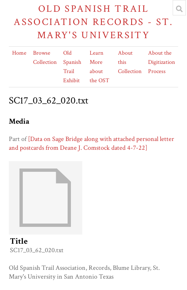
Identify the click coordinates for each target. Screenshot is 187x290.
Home (19, 53)
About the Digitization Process (161, 62)
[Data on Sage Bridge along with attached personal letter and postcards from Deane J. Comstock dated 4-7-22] (91, 143)
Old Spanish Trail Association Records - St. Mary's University (93, 21)
